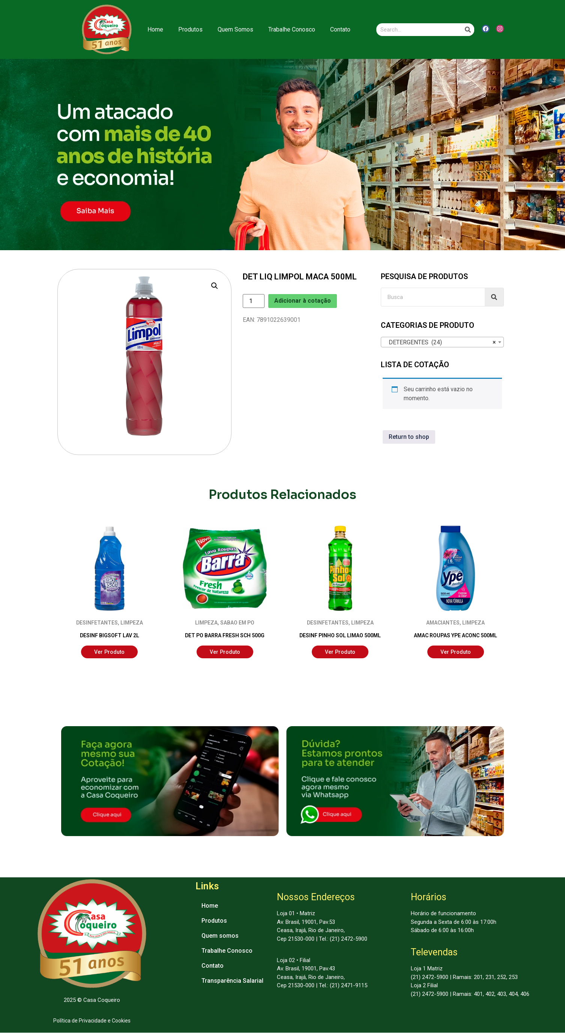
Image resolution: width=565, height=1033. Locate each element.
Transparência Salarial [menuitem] (232, 981)
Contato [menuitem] (212, 966)
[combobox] (442, 342)
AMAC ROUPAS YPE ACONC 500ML (455, 635)
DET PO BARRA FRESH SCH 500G (224, 635)
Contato (340, 29)
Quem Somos (235, 29)
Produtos (190, 29)
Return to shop (409, 436)
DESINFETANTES (97, 623)
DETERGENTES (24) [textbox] (440, 342)
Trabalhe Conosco (291, 29)
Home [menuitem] (209, 906)
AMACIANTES (443, 623)
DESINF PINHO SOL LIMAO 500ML (340, 635)
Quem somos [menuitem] (220, 936)
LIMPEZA (131, 623)
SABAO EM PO (237, 623)
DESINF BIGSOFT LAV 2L (109, 635)
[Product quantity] (253, 301)
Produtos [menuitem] (214, 921)
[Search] (467, 29)
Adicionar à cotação (302, 300)
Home (155, 29)
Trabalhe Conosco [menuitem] (226, 951)
